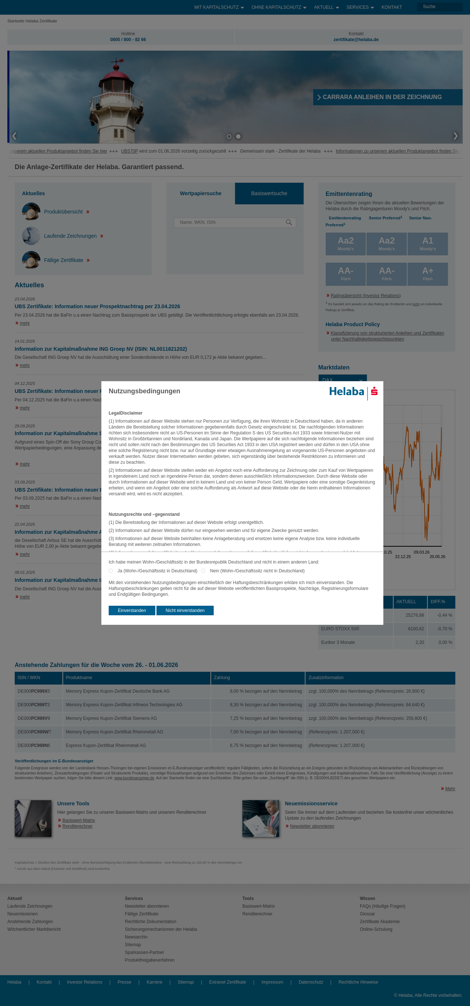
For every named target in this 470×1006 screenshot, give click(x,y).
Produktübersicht (53, 212)
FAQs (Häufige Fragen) (382, 906)
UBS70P (148, 151)
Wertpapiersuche (200, 193)
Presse (124, 982)
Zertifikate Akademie (380, 921)
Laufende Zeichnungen (60, 236)
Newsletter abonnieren (312, 826)
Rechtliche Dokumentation (150, 921)
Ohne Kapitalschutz (279, 5)
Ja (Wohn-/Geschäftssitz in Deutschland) (159, 570)
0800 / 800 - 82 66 (128, 39)
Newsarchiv (136, 937)
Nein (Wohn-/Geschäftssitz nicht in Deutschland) (257, 570)
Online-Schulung (376, 929)
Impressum (272, 982)
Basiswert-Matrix (78, 820)
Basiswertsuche (269, 193)
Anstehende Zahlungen (30, 921)
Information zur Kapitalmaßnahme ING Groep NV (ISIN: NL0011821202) (101, 349)
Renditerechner (77, 826)
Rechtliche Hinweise (358, 982)
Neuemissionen (22, 913)
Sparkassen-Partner (144, 952)
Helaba (14, 982)
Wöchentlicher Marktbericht (34, 929)
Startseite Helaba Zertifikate (32, 21)
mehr (25, 323)
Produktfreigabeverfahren (149, 960)
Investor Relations (84, 982)
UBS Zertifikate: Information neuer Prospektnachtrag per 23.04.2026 (97, 306)
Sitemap (133, 944)
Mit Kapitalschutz (219, 5)
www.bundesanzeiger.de (134, 778)
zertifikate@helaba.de (356, 39)
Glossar (367, 913)
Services (360, 5)
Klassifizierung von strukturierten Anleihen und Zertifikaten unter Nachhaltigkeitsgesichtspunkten (387, 336)
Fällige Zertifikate (53, 260)
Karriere (154, 982)
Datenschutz (311, 982)
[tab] (200, 193)
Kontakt (392, 7)
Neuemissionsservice (311, 803)
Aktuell (326, 5)
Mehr (450, 788)
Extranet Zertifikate (227, 982)
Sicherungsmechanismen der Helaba (161, 929)
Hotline (128, 33)
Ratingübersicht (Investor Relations (365, 295)
